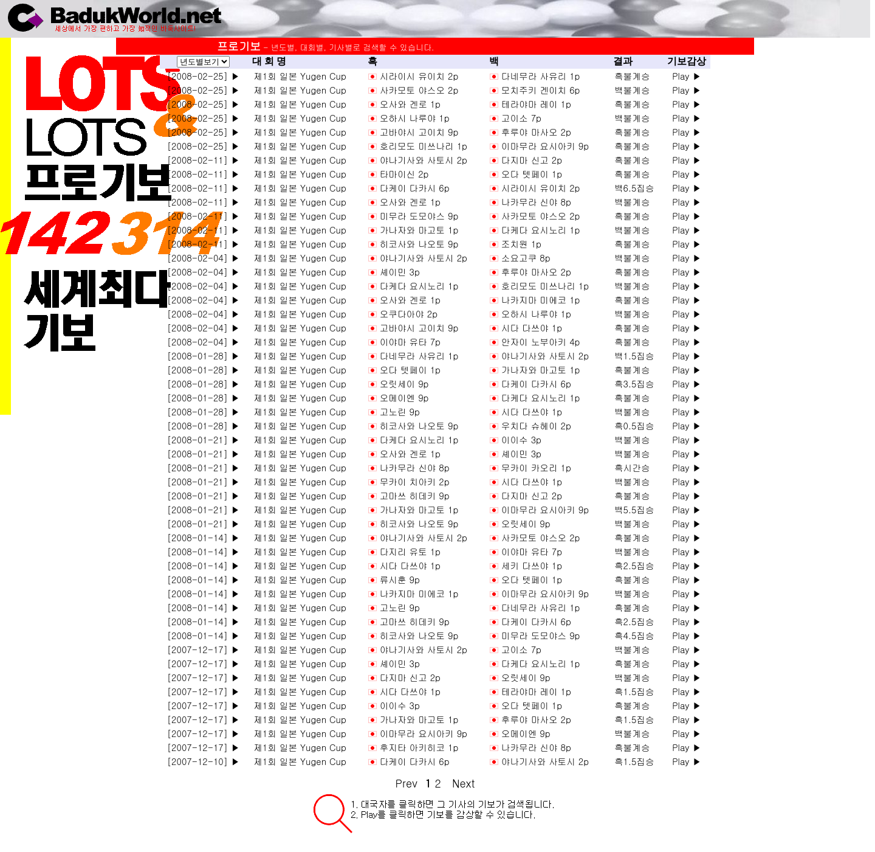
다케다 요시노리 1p (540, 229)
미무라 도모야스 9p (419, 215)
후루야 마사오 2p (536, 131)
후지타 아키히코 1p (419, 747)
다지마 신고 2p (531, 159)
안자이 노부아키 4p (540, 341)
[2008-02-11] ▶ (203, 159)
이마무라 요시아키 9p (545, 145)
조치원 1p (521, 243)
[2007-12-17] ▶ (203, 649)
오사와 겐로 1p (410, 103)
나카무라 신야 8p (536, 201)
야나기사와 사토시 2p (423, 159)
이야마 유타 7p (410, 341)
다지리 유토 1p (410, 551)
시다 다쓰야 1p (531, 327)
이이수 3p (521, 439)
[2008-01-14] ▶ (203, 537)
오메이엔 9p (404, 397)
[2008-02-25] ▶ (203, 75)
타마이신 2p (404, 173)
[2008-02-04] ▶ (203, 257)
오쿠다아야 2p (408, 313)
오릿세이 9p (404, 383)
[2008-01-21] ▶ (203, 439)
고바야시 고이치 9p (419, 131)
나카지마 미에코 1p (540, 299)
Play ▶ (686, 75)
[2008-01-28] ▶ (203, 355)
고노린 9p (400, 411)
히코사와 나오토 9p (419, 243)
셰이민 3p (400, 271)
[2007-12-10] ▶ (203, 761)
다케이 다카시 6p (415, 187)
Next (463, 783)
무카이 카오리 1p (536, 467)
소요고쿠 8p (526, 257)
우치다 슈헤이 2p (536, 425)
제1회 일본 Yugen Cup (296, 75)
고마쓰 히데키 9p (415, 495)
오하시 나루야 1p (415, 117)
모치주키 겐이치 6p (540, 89)
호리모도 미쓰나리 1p (423, 145)
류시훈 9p (400, 579)
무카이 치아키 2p (415, 481)
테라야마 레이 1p (536, 103)
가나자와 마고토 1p (419, 229)
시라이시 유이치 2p (419, 75)
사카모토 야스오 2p (419, 89)
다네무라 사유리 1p (540, 75)
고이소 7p (521, 117)
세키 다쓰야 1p (531, 565)
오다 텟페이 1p (531, 173)
